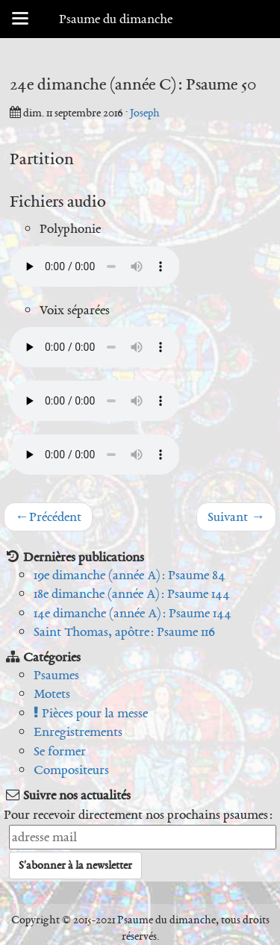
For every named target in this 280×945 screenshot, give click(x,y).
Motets (52, 693)
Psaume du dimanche (115, 19)
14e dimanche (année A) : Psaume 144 (132, 613)
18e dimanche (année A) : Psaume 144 (132, 593)
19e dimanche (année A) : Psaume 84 (129, 575)
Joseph (145, 112)
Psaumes (56, 675)
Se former (60, 751)
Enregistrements (78, 731)
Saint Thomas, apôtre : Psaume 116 (124, 631)
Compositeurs (71, 770)
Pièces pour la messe (91, 713)
